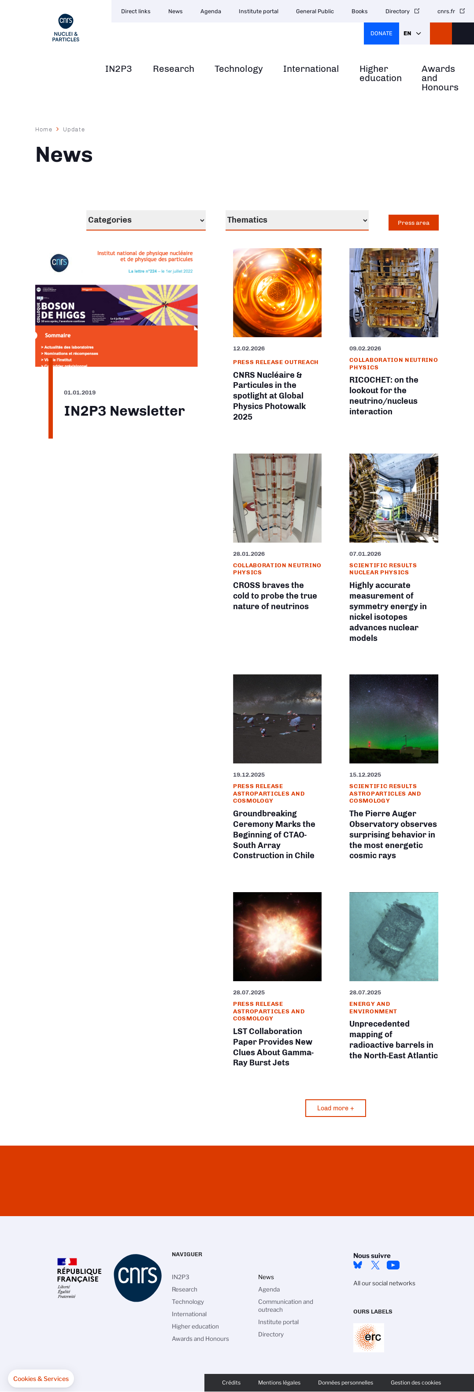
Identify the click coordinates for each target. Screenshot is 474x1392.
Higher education (380, 73)
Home (44, 129)
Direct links (136, 11)
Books (360, 11)
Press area (414, 222)
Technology (239, 69)
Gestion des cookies (416, 1382)
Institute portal (258, 11)
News (175, 11)
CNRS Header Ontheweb (441, 33)
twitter (375, 1265)
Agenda (210, 11)
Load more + (335, 1108)
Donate (381, 33)
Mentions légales (279, 1382)
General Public (315, 11)
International (311, 69)
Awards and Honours (440, 78)
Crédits (231, 1382)
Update (74, 129)
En (407, 33)
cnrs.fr (446, 11)
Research (173, 69)
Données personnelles (345, 1382)
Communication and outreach (285, 1305)
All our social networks (384, 1283)
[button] (41, 1379)
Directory (397, 11)
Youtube (393, 1265)
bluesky (357, 1265)
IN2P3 (118, 69)
